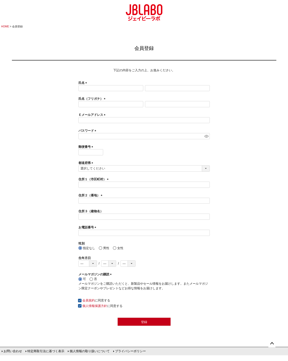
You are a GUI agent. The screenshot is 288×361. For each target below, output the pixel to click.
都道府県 (86, 163)
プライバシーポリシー (130, 351)
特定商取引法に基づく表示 (45, 351)
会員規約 (88, 300)
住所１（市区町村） (94, 179)
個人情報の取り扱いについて (90, 351)
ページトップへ (271, 343)
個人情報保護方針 (94, 306)
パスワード (88, 130)
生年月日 (84, 258)
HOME (5, 26)
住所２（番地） (91, 195)
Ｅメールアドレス (92, 115)
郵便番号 (86, 147)
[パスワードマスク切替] (206, 136)
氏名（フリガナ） (92, 98)
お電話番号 (88, 227)
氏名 (83, 83)
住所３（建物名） (90, 211)
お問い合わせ (13, 351)
